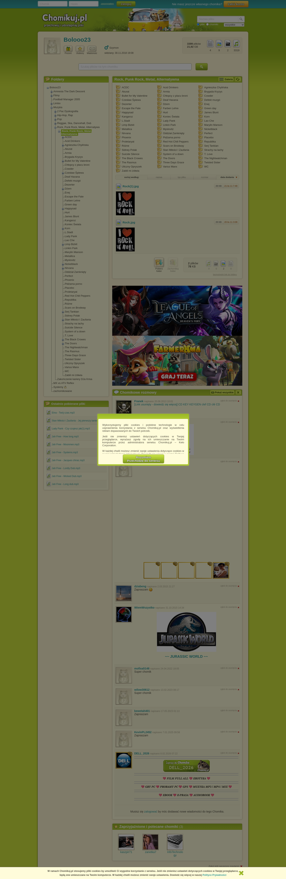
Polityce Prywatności (214, 875)
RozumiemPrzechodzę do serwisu (143, 459)
